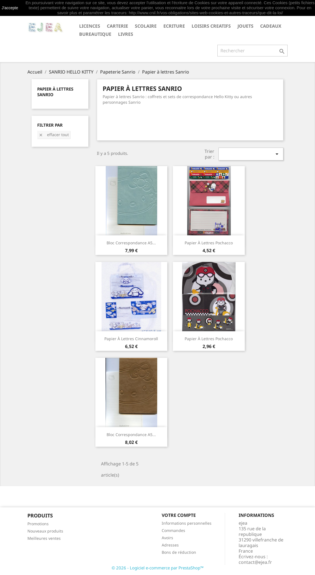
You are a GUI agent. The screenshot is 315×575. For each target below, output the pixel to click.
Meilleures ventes (44, 538)
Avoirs (167, 537)
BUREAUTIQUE (95, 34)
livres (125, 34)
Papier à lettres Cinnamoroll (131, 338)
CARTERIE (117, 26)
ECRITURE (174, 26)
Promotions (38, 523)
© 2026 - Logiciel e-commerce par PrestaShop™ (158, 568)
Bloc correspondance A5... (131, 242)
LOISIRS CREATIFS (211, 26)
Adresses (170, 545)
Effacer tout (54, 134)
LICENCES (89, 26)
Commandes (173, 530)
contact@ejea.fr (255, 562)
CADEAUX (270, 26)
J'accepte (10, 8)
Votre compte (179, 515)
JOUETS (245, 26)
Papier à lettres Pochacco (209, 242)
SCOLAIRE (146, 26)
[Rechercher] (252, 50)
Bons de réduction (179, 552)
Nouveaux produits (45, 531)
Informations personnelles (186, 523)
